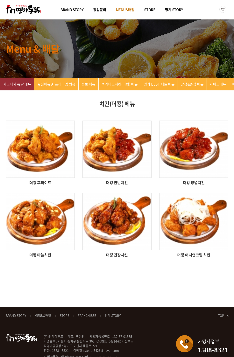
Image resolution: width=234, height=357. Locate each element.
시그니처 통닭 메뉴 (17, 84)
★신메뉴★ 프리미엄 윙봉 (56, 84)
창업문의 (99, 9)
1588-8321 (221, 9)
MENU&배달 (125, 9)
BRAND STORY (71, 9)
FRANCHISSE (89, 315)
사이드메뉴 (218, 84)
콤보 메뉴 (89, 84)
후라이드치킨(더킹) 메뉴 (120, 84)
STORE (149, 9)
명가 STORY (174, 9)
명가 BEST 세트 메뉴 (159, 84)
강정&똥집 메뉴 (192, 84)
